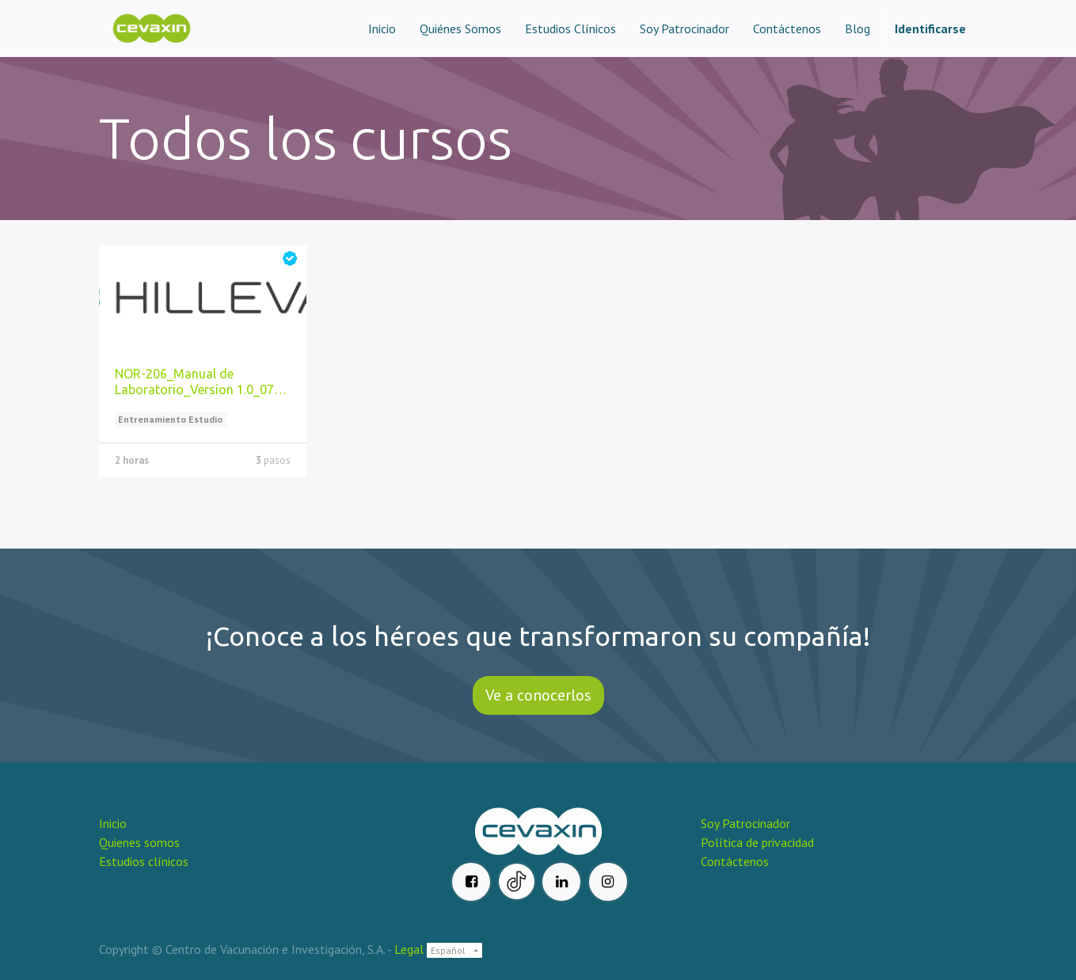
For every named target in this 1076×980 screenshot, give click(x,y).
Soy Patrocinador (747, 823)
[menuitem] (382, 28)
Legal (409, 949)
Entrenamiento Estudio (170, 419)
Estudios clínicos (143, 861)
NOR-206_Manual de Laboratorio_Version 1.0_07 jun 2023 (194, 383)
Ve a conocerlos (538, 695)
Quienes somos (139, 842)
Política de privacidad (757, 842)
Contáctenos (735, 861)
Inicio (113, 823)
